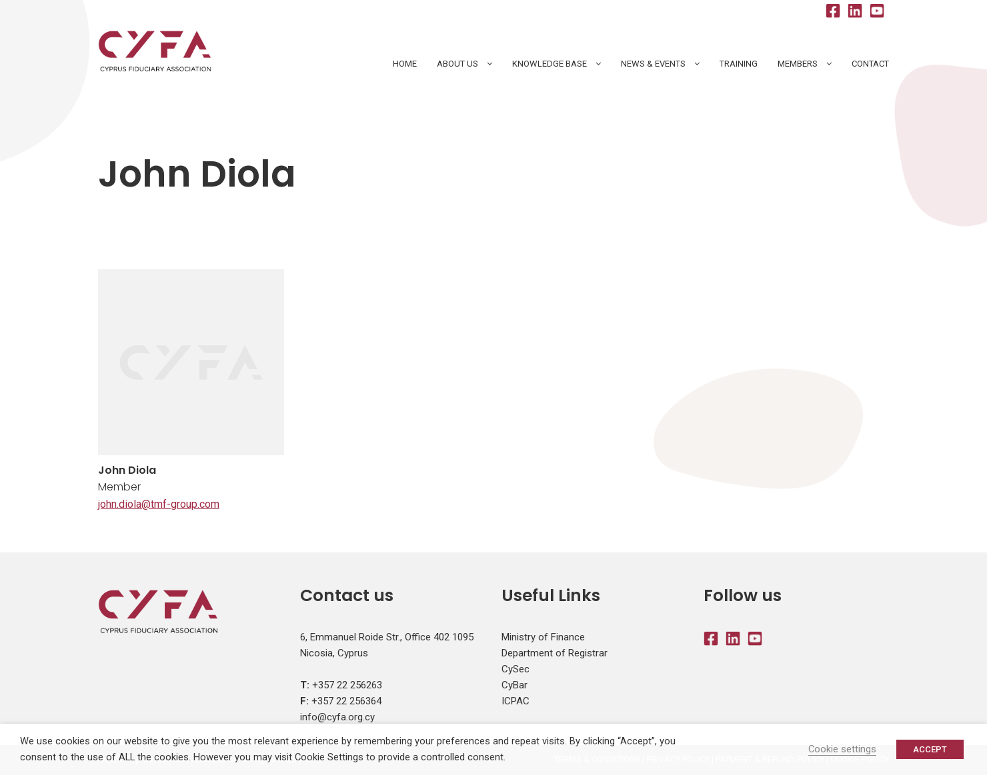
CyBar (515, 685)
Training (739, 64)
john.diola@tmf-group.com (158, 504)
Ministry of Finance (543, 637)
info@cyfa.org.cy (337, 717)
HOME (405, 64)
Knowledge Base (549, 64)
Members (798, 64)
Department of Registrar (555, 653)
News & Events (653, 64)
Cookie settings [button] (842, 749)
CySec (516, 669)
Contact (870, 64)
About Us (457, 64)
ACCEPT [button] (930, 749)
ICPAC (516, 701)
